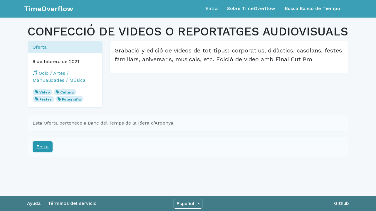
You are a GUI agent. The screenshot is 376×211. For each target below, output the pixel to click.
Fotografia (71, 99)
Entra (211, 8)
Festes (45, 99)
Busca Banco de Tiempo (312, 8)
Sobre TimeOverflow (251, 8)
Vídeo (44, 92)
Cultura (67, 92)
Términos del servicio (72, 203)
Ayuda (34, 203)
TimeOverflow (48, 9)
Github (341, 203)
